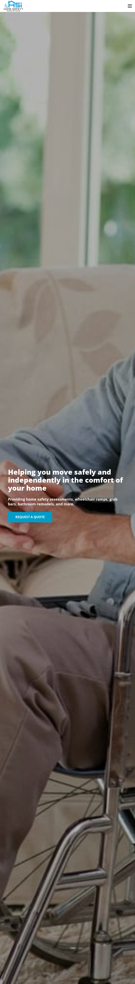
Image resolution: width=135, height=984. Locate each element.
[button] (129, 6)
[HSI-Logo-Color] (13, 6)
